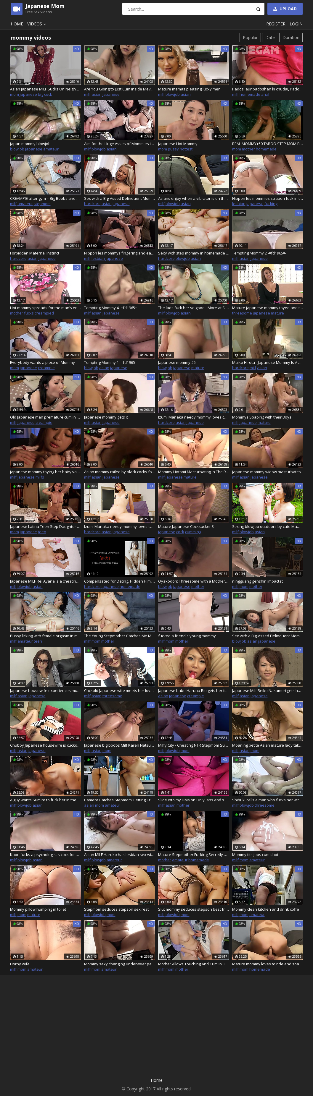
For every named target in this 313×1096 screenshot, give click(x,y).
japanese (28, 94)
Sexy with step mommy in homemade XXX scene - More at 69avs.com (193, 253)
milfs (40, 477)
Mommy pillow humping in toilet (38, 909)
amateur (51, 149)
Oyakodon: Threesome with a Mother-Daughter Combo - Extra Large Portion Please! (193, 581)
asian (97, 94)
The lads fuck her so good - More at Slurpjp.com (193, 307)
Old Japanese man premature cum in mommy (45, 417)
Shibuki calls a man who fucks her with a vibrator (267, 799)
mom (14, 94)
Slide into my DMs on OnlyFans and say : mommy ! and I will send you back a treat (193, 799)
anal (265, 94)
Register (275, 24)
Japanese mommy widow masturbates (266, 471)
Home (17, 24)
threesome (242, 313)
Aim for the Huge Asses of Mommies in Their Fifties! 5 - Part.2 (119, 143)
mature (277, 313)
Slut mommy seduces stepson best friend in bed (193, 909)
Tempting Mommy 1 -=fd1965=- (111, 362)
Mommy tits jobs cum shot (255, 854)
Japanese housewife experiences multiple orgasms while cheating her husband (45, 690)
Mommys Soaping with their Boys (261, 417)
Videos (37, 24)
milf (87, 94)
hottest (186, 149)
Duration (290, 37)
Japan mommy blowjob (30, 143)
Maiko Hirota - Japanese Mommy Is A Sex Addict (267, 362)
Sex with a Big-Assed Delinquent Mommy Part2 (119, 198)
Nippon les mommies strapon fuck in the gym (267, 198)
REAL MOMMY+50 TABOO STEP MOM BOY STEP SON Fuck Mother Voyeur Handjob (267, 143)
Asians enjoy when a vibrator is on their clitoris (193, 198)
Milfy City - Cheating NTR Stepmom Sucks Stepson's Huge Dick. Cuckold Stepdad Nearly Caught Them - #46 (193, 745)
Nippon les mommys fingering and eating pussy (119, 253)
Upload (284, 9)
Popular (250, 37)
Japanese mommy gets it (106, 417)
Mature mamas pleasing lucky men (189, 89)
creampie (46, 367)
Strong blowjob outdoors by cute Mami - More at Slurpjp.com (267, 526)
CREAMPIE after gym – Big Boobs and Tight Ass (45, 198)
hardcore (92, 203)
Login (296, 24)
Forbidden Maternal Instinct (34, 253)
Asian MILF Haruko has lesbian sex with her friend (119, 854)
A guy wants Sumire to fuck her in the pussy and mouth (45, 799)
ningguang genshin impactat (257, 581)
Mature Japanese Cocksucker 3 (186, 526)
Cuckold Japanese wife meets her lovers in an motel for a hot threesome (119, 690)
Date (270, 37)
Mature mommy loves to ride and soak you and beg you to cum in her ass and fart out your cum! (267, 964)
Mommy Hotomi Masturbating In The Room (193, 471)
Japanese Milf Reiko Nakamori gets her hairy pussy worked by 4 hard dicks (267, 690)
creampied (44, 313)
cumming (193, 531)
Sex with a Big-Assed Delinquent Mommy (267, 635)
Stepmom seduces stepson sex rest (116, 909)
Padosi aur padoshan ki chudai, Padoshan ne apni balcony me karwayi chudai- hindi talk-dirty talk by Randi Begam (267, 89)
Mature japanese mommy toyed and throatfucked (267, 307)
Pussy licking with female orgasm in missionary (45, 635)
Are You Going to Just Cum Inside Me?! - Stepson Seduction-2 (119, 89)
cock (180, 531)
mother (248, 149)
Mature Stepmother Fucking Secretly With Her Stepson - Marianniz (193, 854)
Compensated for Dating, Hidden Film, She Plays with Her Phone (119, 581)
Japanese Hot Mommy (178, 143)
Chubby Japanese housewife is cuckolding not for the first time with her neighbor (45, 745)
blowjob (173, 94)
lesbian (238, 203)
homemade (250, 94)
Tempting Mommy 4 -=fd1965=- (111, 307)
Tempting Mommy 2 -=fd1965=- (259, 253)
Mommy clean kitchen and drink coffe (265, 909)
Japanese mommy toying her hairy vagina (45, 471)
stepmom (42, 203)
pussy (173, 149)
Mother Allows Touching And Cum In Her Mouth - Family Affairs (193, 964)
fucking (270, 203)
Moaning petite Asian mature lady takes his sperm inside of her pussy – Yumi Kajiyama (267, 745)
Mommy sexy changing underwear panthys (119, 964)
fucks (29, 313)
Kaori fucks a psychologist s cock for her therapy (45, 854)
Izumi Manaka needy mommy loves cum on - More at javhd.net (119, 526)
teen (42, 531)
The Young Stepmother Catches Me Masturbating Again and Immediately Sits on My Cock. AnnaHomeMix (119, 635)
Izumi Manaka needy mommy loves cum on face (193, 417)
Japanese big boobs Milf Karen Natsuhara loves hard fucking (119, 745)
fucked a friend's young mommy (187, 635)
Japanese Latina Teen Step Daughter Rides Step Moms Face (45, 526)
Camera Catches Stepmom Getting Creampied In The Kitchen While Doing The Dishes (119, 799)
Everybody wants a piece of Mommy (42, 362)
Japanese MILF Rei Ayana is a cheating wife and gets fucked (45, 581)
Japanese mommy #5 (177, 362)
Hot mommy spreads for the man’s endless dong (45, 307)
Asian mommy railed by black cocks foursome (119, 471)
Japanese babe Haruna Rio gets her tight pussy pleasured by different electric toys (193, 690)
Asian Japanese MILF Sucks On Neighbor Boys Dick (45, 89)
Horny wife (20, 964)
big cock (45, 94)
